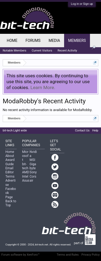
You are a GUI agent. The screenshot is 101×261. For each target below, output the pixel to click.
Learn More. (42, 87)
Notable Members (14, 50)
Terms (10, 176)
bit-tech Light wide (15, 130)
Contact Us (82, 130)
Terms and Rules (68, 254)
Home (12, 40)
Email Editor (9, 170)
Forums (33, 40)
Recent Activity (67, 50)
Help (95, 130)
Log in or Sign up (82, 4)
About (9, 156)
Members (77, 40)
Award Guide (10, 162)
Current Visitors (42, 50)
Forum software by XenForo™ (20, 254)
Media (54, 40)
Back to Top (10, 203)
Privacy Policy (90, 254)
